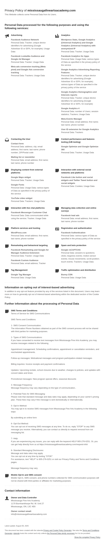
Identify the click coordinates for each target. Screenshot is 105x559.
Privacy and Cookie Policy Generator (57, 530)
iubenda (16, 533)
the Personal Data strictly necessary (61, 533)
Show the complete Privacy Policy (87, 537)
